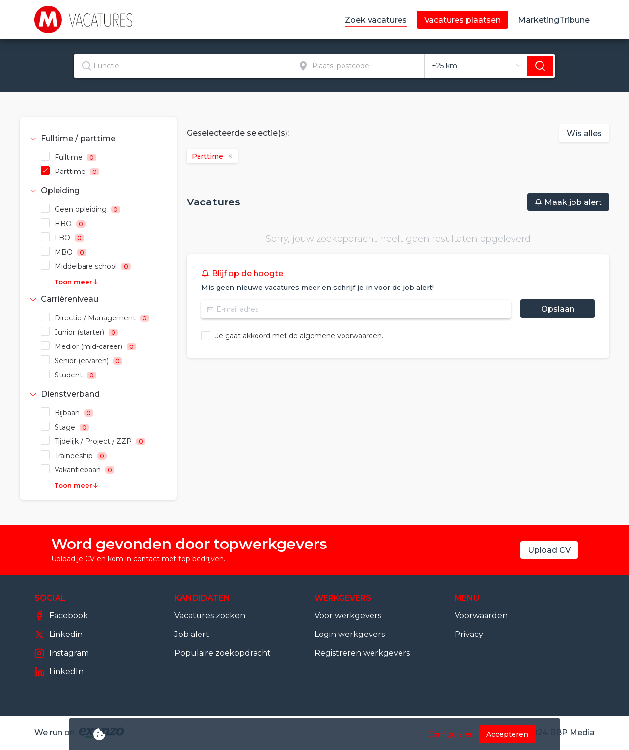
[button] (98, 138)
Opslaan (557, 309)
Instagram (61, 653)
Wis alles (584, 133)
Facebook (61, 616)
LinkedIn (59, 672)
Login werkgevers (349, 634)
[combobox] (183, 66)
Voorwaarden (481, 615)
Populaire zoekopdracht (222, 653)
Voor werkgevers (347, 615)
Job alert (191, 634)
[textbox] (183, 66)
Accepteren (507, 734)
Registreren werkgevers (362, 653)
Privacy (469, 634)
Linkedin (58, 634)
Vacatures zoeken (209, 615)
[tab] (98, 138)
